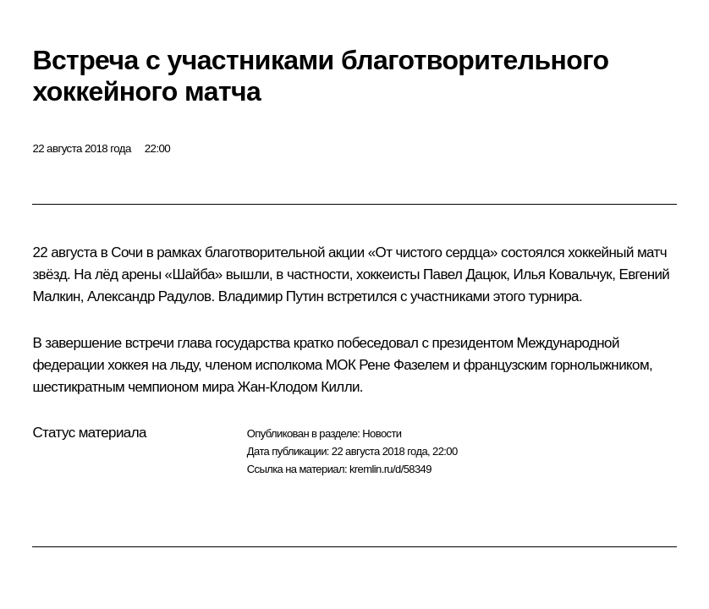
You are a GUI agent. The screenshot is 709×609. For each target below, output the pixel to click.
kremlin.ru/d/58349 (390, 469)
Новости (381, 433)
